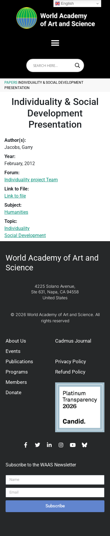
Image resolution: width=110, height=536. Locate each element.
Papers (10, 82)
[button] (55, 43)
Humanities (16, 212)
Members (16, 382)
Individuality (17, 228)
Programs (17, 372)
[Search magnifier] (77, 65)
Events (13, 351)
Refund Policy (70, 372)
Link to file (15, 196)
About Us (16, 341)
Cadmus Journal (73, 341)
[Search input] (52, 65)
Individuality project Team (31, 179)
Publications (19, 361)
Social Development (25, 235)
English (64, 3)
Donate (13, 392)
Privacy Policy (70, 361)
